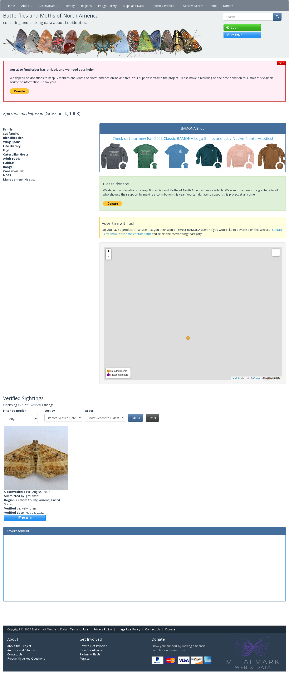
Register (84, 658)
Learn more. (177, 650)
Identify (70, 6)
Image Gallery (107, 6)
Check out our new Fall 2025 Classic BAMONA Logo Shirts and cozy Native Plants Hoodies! (192, 138)
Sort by (49, 411)
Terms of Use (79, 629)
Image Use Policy (128, 629)
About (26, 6)
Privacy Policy (102, 629)
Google (256, 378)
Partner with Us (89, 654)
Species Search (193, 6)
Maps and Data (135, 6)
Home (11, 6)
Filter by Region (14, 411)
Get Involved (48, 6)
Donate (228, 6)
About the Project (19, 646)
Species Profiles (165, 6)
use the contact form (136, 234)
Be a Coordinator (91, 650)
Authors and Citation (21, 650)
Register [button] (234, 35)
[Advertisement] (144, 567)
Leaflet (235, 378)
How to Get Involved (93, 646)
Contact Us (152, 629)
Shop (213, 6)
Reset (152, 418)
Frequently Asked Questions (26, 658)
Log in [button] (232, 27)
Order (89, 411)
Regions (86, 6)
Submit (135, 418)
